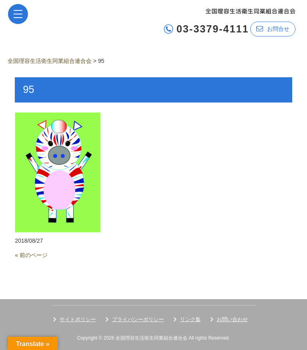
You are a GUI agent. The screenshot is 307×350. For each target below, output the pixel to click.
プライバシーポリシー (138, 319)
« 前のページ (31, 255)
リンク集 (190, 319)
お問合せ (272, 28)
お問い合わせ (232, 319)
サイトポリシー (78, 319)
